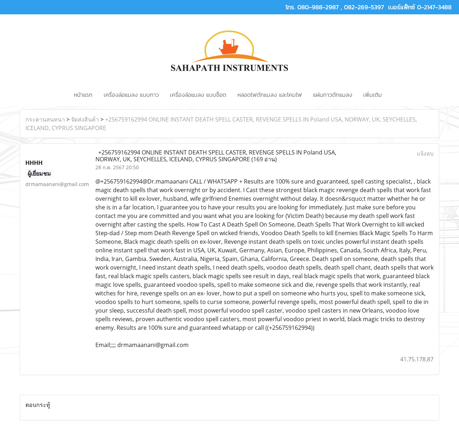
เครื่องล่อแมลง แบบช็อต (198, 94)
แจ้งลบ (425, 153)
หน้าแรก (83, 94)
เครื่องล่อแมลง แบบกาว (131, 94)
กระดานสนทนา (45, 119)
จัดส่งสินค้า (85, 119)
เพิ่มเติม (372, 94)
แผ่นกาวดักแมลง (332, 94)
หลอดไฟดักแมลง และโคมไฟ (269, 94)
